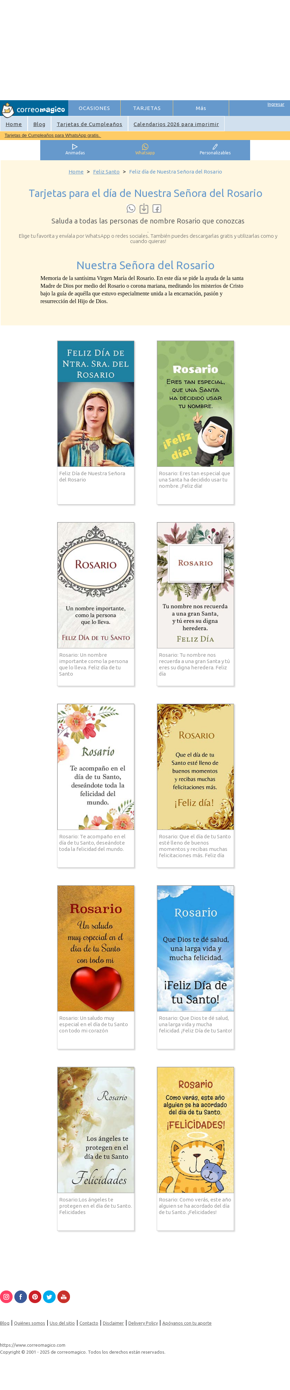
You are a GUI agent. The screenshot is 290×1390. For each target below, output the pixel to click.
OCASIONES (94, 108)
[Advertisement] (179, 49)
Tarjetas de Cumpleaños (89, 124)
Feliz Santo (106, 172)
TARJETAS (147, 108)
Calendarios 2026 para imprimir (176, 124)
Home (14, 124)
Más (201, 108)
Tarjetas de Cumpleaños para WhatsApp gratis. (53, 135)
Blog (39, 124)
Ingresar (276, 104)
